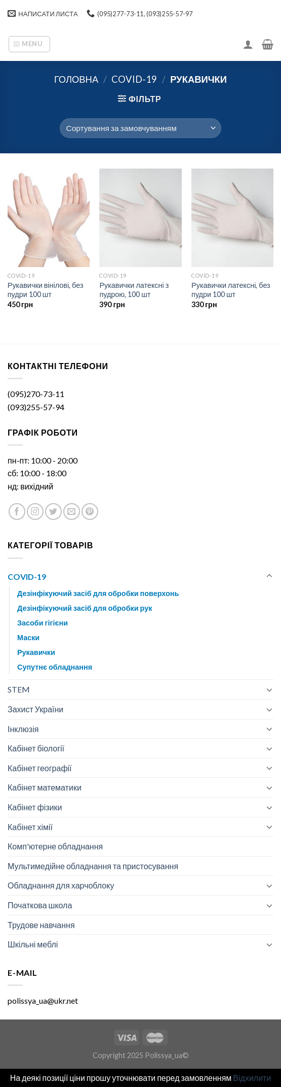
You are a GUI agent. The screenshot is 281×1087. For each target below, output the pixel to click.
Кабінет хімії (30, 827)
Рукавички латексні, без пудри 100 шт (230, 290)
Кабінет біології (36, 748)
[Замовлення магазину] (140, 128)
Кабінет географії (40, 768)
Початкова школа (40, 905)
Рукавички (36, 652)
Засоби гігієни (42, 622)
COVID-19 (134, 79)
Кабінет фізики (35, 807)
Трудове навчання (41, 925)
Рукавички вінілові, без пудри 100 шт (46, 290)
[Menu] (29, 44)
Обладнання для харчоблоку (61, 885)
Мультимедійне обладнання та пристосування (93, 866)
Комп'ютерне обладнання (55, 846)
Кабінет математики (45, 787)
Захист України (35, 709)
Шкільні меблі (33, 944)
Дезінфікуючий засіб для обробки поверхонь (98, 593)
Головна (76, 79)
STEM (19, 689)
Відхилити (252, 1077)
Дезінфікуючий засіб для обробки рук (84, 608)
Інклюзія (23, 729)
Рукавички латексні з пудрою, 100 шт (134, 290)
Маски (28, 637)
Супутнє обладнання (54, 667)
